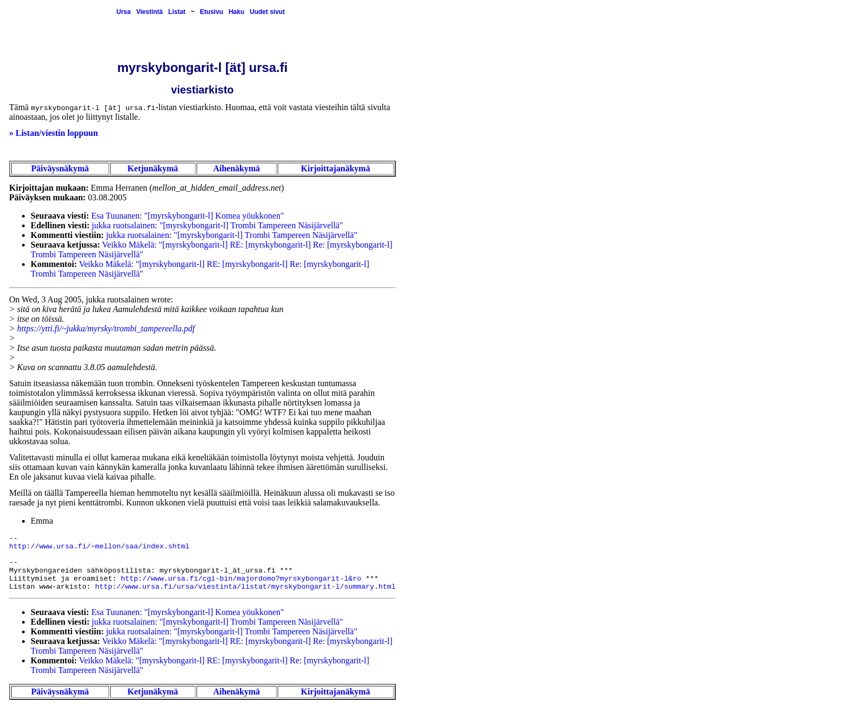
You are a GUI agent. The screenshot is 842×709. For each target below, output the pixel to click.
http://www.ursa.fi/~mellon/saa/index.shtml (99, 546)
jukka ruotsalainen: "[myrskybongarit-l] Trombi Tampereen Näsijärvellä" (217, 225)
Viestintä (149, 12)
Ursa (124, 12)
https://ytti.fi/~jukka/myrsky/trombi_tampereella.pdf (106, 328)
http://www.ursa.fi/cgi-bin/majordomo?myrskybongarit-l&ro (241, 579)
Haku (236, 12)
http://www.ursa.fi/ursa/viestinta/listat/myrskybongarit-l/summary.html (245, 587)
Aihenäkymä (236, 168)
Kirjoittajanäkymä (335, 168)
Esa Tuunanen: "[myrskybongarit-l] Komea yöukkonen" (187, 215)
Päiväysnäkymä (60, 168)
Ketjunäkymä (152, 168)
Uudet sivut (267, 12)
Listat (176, 12)
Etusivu (211, 12)
